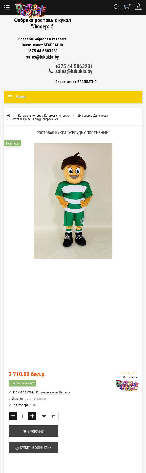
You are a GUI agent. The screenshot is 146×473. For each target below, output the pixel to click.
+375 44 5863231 (74, 66)
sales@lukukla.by (74, 71)
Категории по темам (44, 115)
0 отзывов (130, 377)
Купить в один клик (33, 448)
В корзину (33, 431)
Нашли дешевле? (22, 383)
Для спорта (93, 115)
